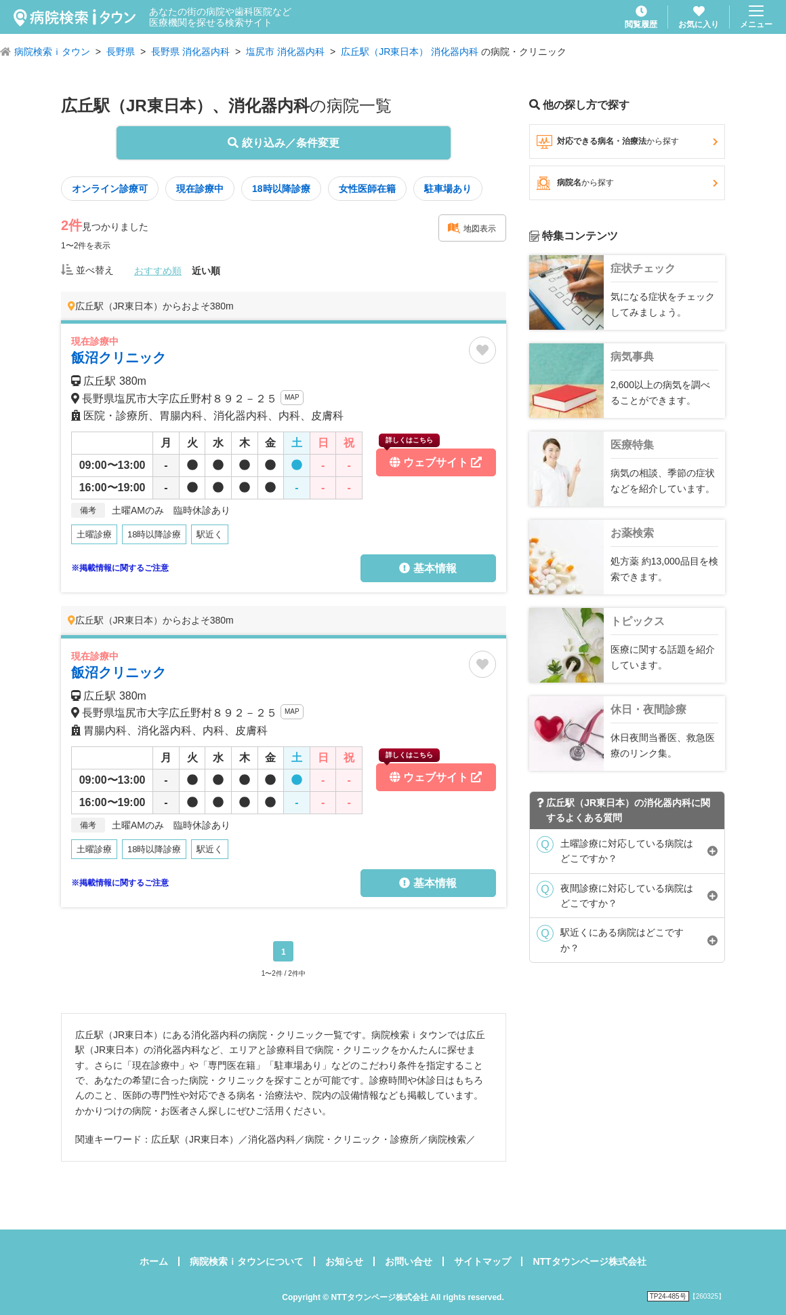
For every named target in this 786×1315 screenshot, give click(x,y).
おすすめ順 (158, 270)
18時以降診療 (281, 188)
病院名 (627, 183)
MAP (292, 397)
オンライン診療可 (110, 188)
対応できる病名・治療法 (627, 142)
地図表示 (471, 228)
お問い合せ (408, 1261)
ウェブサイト (430, 458)
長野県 (120, 51)
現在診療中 (200, 188)
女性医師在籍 (367, 188)
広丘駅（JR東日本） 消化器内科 (409, 51)
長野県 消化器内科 (190, 51)
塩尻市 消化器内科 (285, 51)
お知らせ (344, 1261)
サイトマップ (482, 1261)
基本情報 (427, 568)
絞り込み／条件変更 (283, 143)
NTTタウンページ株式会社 (589, 1261)
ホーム (154, 1261)
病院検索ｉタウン (52, 51)
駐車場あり (448, 188)
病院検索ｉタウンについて (247, 1261)
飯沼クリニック (118, 357)
